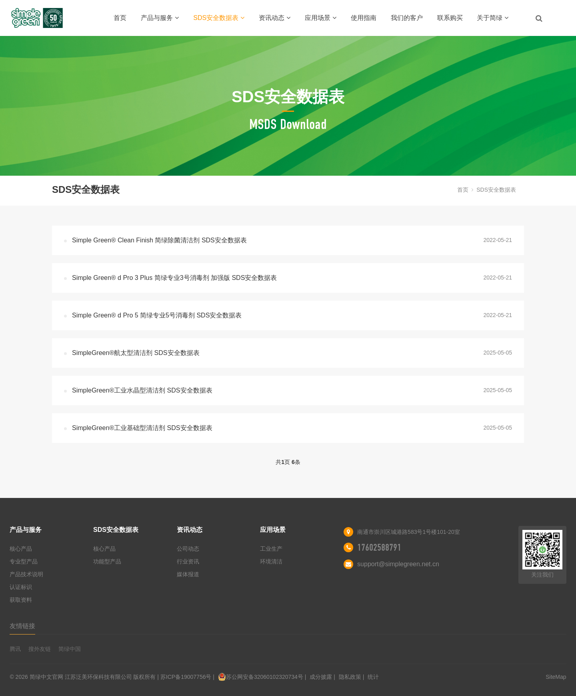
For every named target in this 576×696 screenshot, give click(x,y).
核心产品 (21, 548)
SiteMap (556, 677)
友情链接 (22, 626)
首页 (120, 17)
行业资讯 (188, 561)
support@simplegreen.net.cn (398, 564)
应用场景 (320, 17)
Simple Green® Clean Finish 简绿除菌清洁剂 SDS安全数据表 (159, 240)
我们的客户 (407, 17)
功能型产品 (107, 561)
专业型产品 (24, 561)
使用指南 (363, 17)
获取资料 (21, 600)
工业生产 (271, 548)
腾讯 (15, 649)
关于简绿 (492, 17)
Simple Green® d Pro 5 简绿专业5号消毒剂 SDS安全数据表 (157, 315)
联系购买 (450, 17)
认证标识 (21, 587)
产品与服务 (160, 17)
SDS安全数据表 (218, 17)
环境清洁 (271, 561)
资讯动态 (274, 17)
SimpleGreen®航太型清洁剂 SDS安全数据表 (136, 352)
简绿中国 (69, 649)
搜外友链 (39, 649)
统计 (373, 677)
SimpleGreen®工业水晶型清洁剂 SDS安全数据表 (142, 390)
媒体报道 (188, 574)
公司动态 (188, 548)
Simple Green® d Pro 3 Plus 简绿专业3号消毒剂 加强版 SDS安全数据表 (174, 277)
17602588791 (379, 547)
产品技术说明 (26, 574)
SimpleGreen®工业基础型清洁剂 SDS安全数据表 (142, 427)
